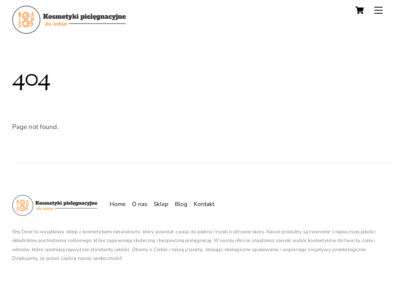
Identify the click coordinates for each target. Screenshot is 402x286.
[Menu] (378, 10)
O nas (140, 204)
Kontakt (204, 204)
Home (118, 204)
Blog (181, 204)
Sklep (161, 204)
